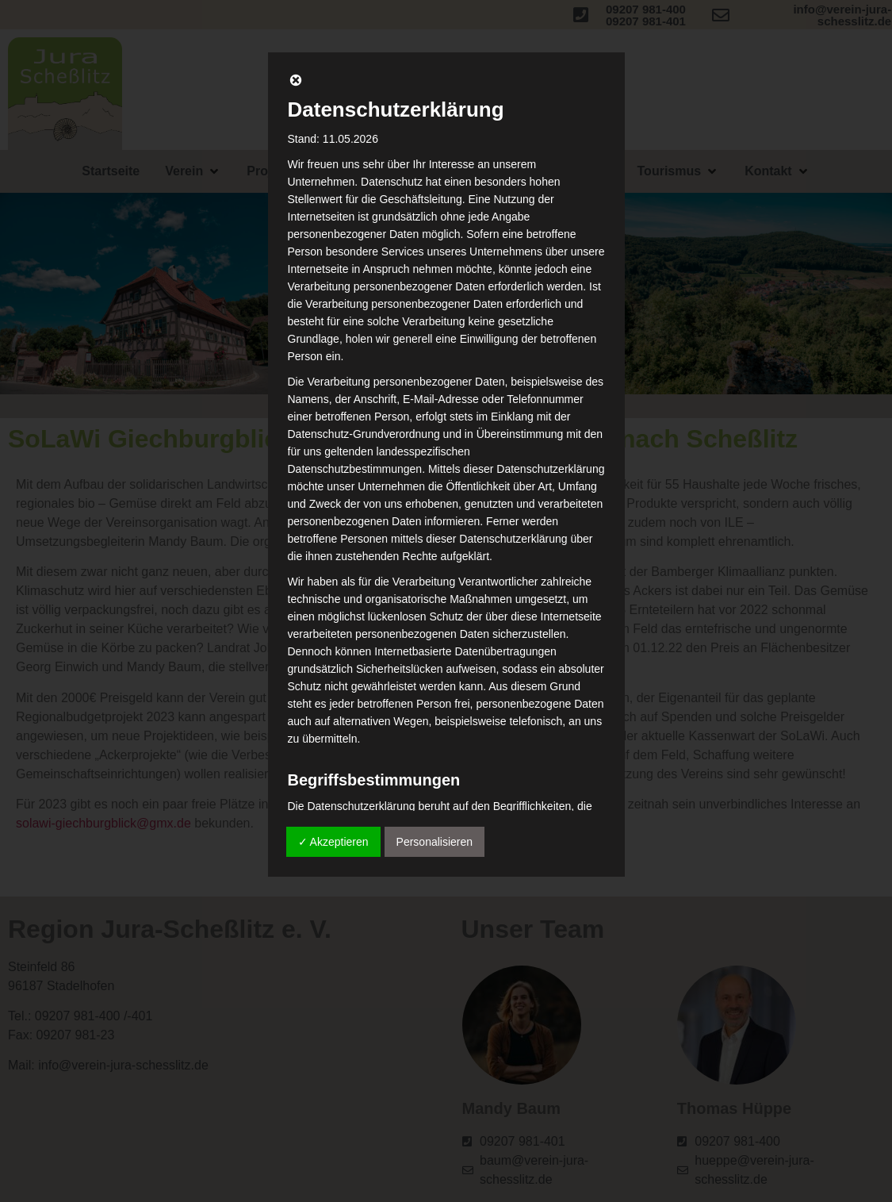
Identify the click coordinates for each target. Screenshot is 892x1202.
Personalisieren (434, 841)
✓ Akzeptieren (333, 841)
